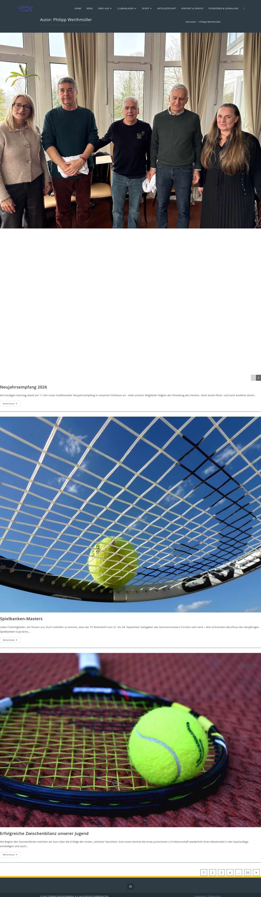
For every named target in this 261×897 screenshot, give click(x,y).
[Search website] (244, 8)
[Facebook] (130, 886)
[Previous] (253, 378)
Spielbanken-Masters (21, 618)
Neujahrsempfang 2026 (23, 387)
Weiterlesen (11, 404)
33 (247, 873)
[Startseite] (191, 21)
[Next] (258, 378)
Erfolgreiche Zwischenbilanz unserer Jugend (44, 833)
